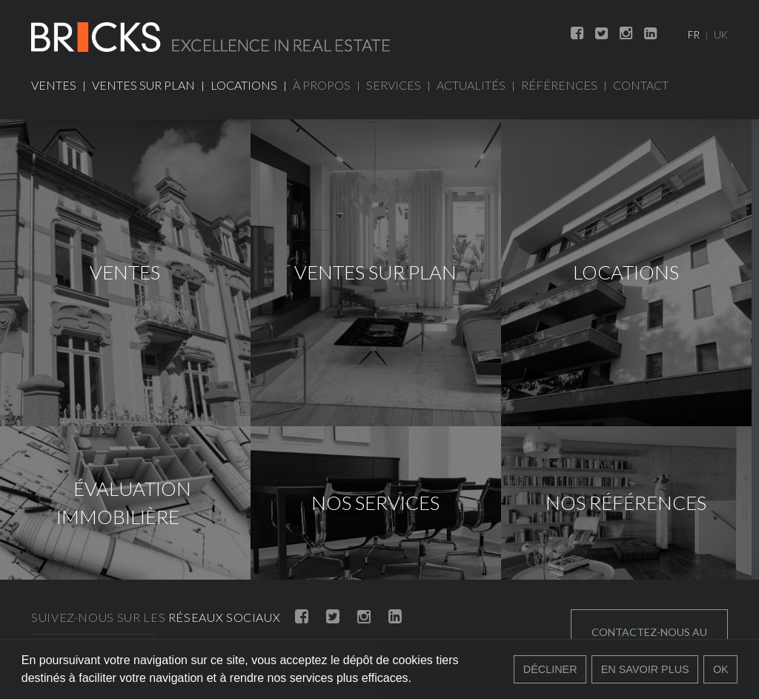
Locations (244, 85)
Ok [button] (721, 669)
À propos (322, 85)
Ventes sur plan (143, 85)
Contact (641, 85)
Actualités (471, 85)
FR (694, 35)
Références (559, 85)
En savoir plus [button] (645, 669)
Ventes (53, 85)
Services (393, 85)
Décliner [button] (550, 669)
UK (721, 35)
